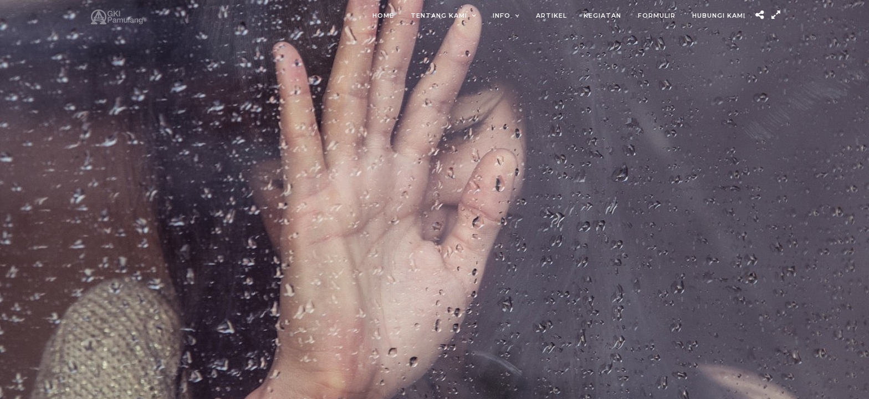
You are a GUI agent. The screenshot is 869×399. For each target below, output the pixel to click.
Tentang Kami (439, 15)
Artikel (551, 15)
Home (383, 15)
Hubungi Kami (718, 15)
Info (501, 15)
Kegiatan (602, 15)
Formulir (657, 15)
